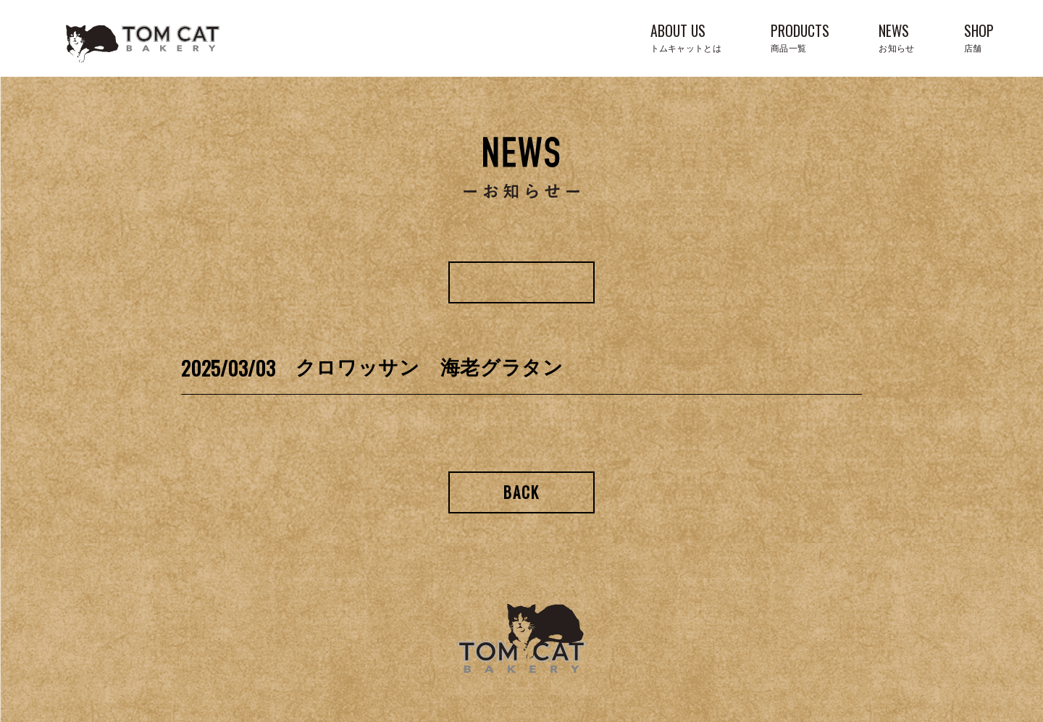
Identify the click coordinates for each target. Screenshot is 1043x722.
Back (521, 492)
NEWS (896, 37)
